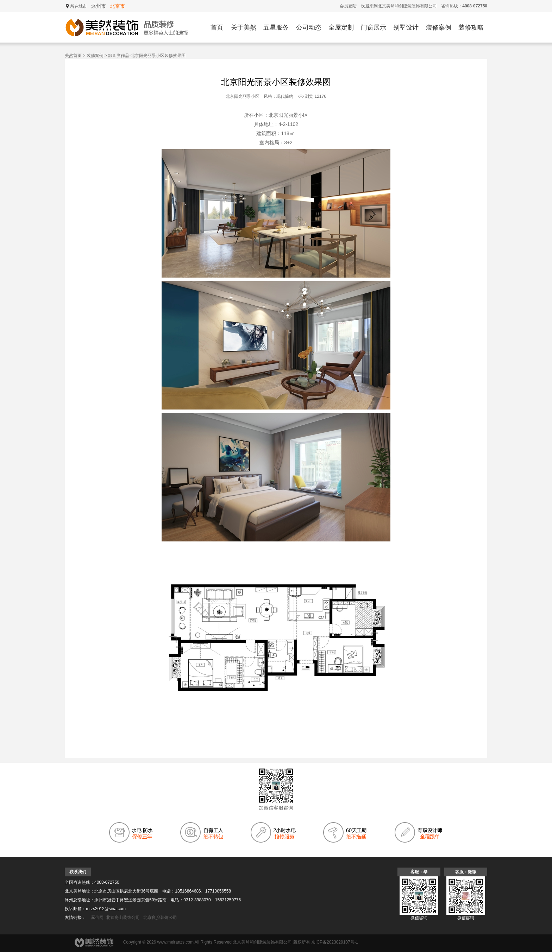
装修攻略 (471, 27)
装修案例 (438, 27)
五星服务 (276, 27)
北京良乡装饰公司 (160, 917)
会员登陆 (348, 6)
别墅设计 (406, 27)
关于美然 (243, 27)
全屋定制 (341, 27)
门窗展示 (373, 27)
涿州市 (98, 6)
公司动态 (308, 27)
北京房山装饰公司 (123, 917)
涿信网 (97, 917)
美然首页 (73, 55)
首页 (217, 27)
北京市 (117, 6)
